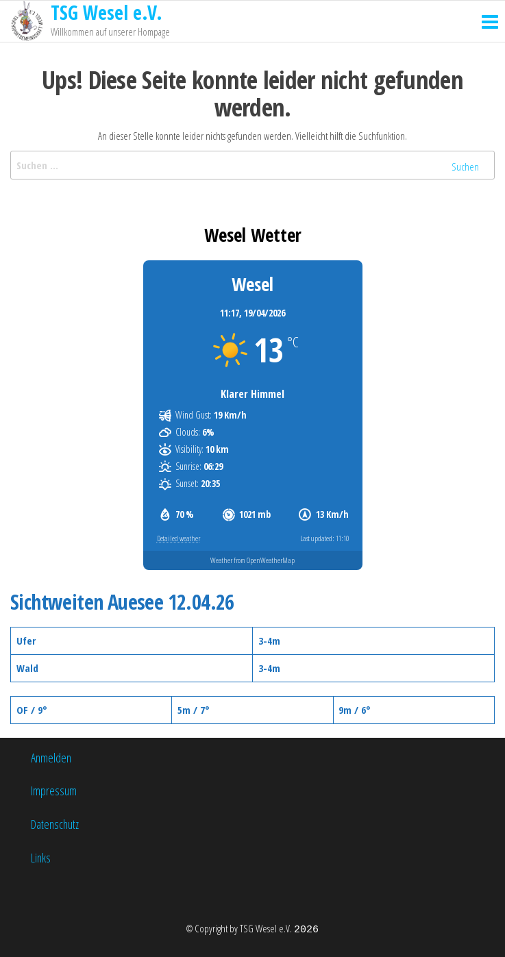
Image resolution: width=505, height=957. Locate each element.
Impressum (54, 790)
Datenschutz (55, 824)
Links (41, 857)
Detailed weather (178, 538)
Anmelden (51, 757)
